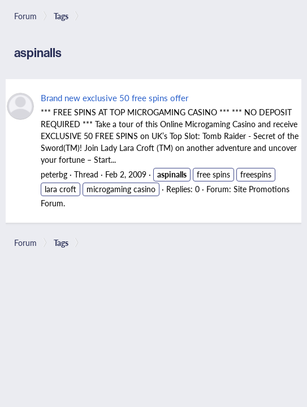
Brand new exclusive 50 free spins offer (114, 97)
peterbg (54, 174)
